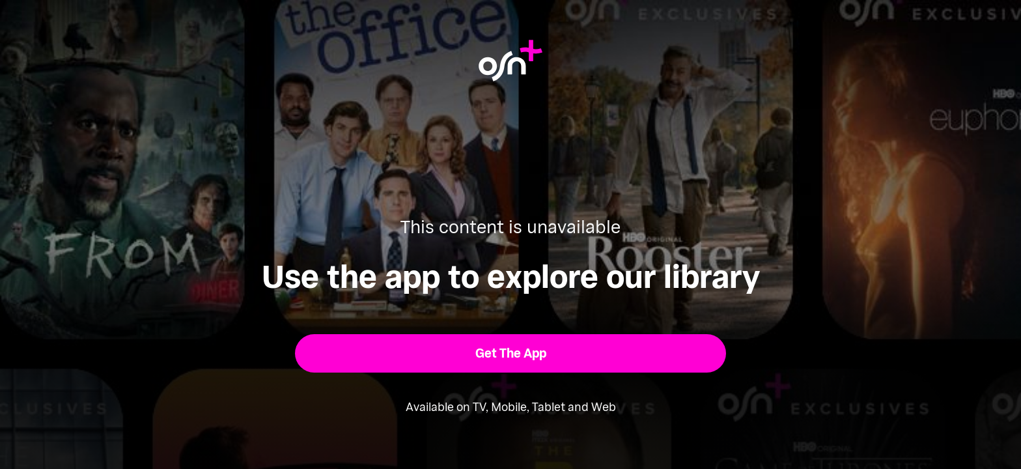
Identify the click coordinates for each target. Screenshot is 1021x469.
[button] (511, 353)
